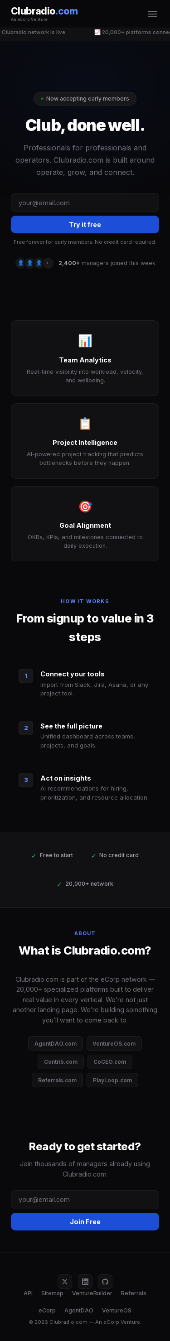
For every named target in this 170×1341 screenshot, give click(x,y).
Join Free (85, 1221)
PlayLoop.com (112, 1080)
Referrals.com (57, 1080)
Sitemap (52, 1293)
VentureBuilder (92, 1293)
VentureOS (116, 1310)
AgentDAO (78, 1310)
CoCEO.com (109, 1061)
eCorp (47, 1310)
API (28, 1293)
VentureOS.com (114, 1043)
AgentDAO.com (55, 1043)
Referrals (133, 1293)
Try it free (85, 224)
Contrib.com (61, 1061)
